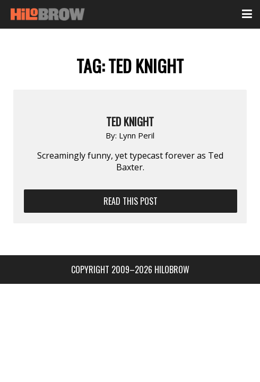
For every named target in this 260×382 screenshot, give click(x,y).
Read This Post (130, 201)
